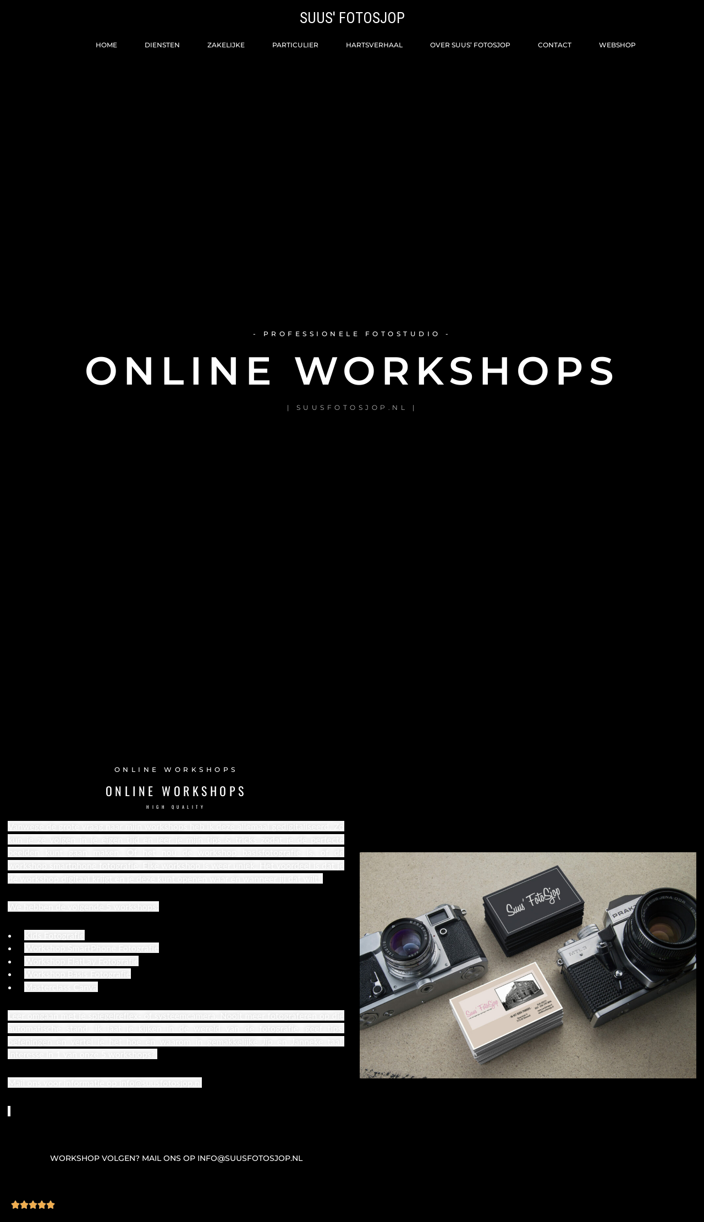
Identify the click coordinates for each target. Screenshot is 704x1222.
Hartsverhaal (374, 45)
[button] (176, 1159)
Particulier (295, 45)
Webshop (617, 45)
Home (106, 45)
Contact (554, 45)
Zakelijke (226, 45)
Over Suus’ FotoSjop (470, 45)
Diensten (162, 45)
